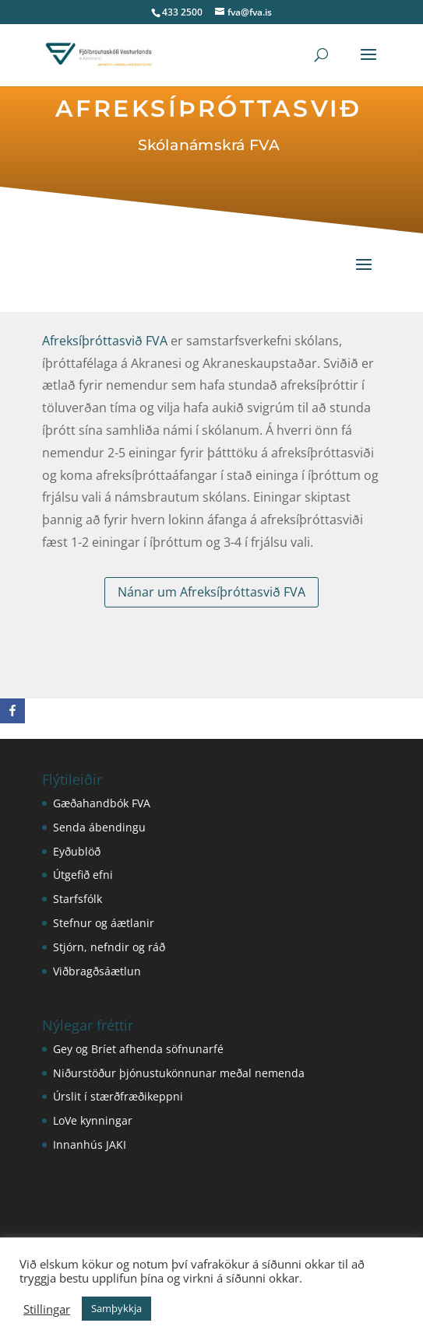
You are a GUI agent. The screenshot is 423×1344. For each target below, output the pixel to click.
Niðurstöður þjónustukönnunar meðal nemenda (179, 1073)
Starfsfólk (77, 898)
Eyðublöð (76, 851)
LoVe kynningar (92, 1120)
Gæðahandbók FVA (101, 803)
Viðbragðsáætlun (97, 971)
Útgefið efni (83, 874)
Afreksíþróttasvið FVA (105, 341)
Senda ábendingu (99, 827)
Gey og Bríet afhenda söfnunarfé (138, 1048)
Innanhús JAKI (89, 1144)
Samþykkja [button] (116, 1308)
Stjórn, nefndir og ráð (109, 947)
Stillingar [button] (46, 1309)
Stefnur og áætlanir (103, 922)
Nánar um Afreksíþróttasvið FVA (211, 591)
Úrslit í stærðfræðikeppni (118, 1096)
